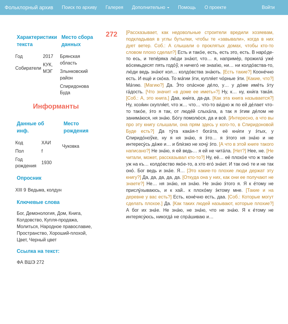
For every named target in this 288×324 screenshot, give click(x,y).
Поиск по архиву (79, 7)
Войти (268, 7)
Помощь (187, 7)
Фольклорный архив (29, 7)
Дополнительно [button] (150, 7)
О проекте (215, 7)
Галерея (114, 7)
